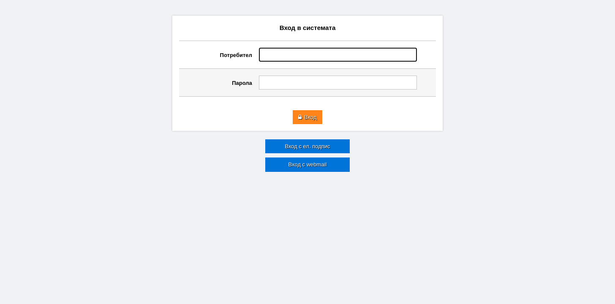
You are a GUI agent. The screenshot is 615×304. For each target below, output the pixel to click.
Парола (242, 83)
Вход (307, 117)
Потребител (236, 55)
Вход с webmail (307, 164)
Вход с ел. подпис (307, 146)
